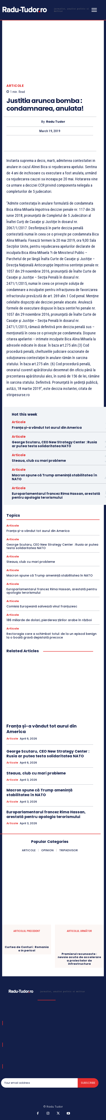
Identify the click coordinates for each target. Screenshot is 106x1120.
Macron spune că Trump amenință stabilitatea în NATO (54, 477)
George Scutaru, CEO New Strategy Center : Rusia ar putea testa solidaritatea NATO (54, 444)
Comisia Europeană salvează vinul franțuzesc (41, 606)
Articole (15, 85)
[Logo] (45, 9)
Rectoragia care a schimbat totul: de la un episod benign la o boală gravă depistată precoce (51, 636)
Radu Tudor (55, 122)
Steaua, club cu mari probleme (39, 460)
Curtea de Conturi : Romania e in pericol (27, 948)
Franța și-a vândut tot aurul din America (47, 427)
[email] (39, 1083)
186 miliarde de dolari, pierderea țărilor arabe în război (49, 620)
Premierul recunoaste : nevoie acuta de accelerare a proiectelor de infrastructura (79, 959)
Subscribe (88, 1083)
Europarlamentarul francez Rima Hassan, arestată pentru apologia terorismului (56, 495)
